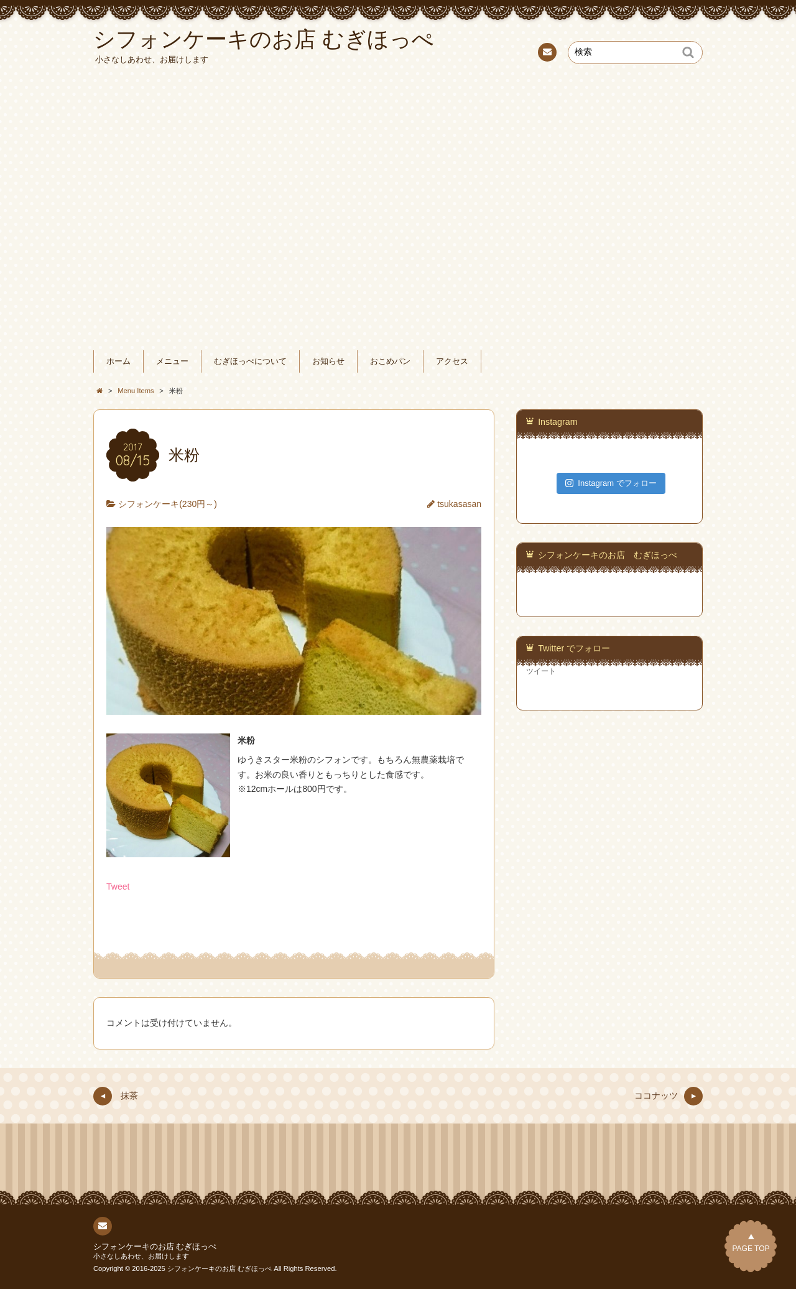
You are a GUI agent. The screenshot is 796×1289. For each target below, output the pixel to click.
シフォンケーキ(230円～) (167, 504)
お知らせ (328, 361)
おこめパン (390, 361)
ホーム (118, 361)
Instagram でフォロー (611, 483)
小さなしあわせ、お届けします (141, 1256)
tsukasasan (459, 504)
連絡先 (546, 54)
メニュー (172, 361)
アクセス (452, 361)
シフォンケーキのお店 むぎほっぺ (607, 555)
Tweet (117, 886)
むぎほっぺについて (250, 361)
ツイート (541, 671)
